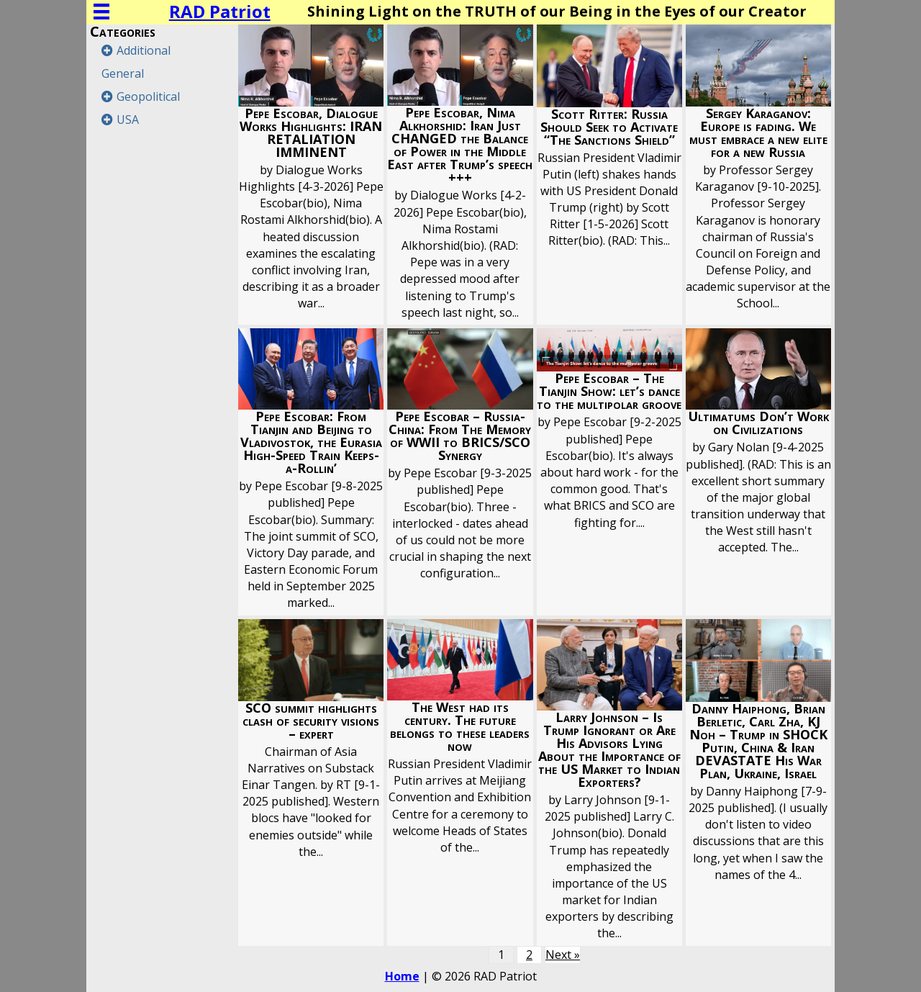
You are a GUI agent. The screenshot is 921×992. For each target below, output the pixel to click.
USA (128, 119)
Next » (562, 954)
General (122, 73)
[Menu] (101, 11)
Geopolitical (148, 96)
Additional (144, 50)
